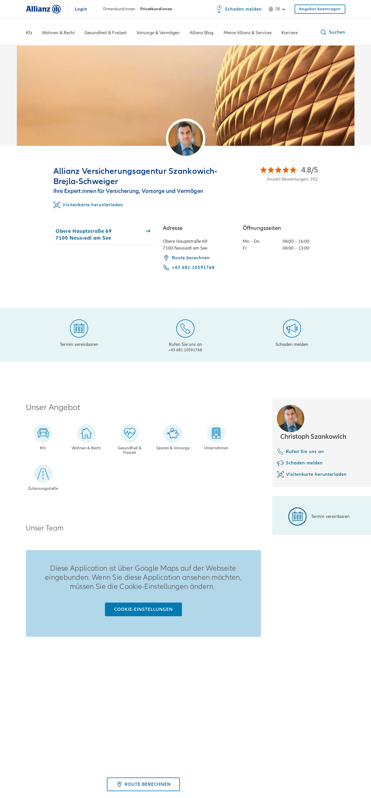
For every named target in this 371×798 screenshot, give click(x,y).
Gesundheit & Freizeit (105, 33)
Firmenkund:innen (119, 9)
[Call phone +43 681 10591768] (189, 267)
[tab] (103, 234)
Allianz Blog (201, 33)
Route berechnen (186, 257)
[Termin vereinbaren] (79, 332)
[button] (332, 32)
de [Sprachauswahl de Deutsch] (278, 9)
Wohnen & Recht (58, 33)
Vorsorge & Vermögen (158, 33)
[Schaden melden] (239, 9)
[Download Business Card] (88, 204)
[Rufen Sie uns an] (185, 335)
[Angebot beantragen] (320, 9)
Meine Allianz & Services (248, 33)
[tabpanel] (254, 251)
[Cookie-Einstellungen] (143, 609)
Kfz (29, 33)
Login (81, 9)
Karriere (289, 33)
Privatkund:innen (156, 9)
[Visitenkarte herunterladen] (312, 474)
